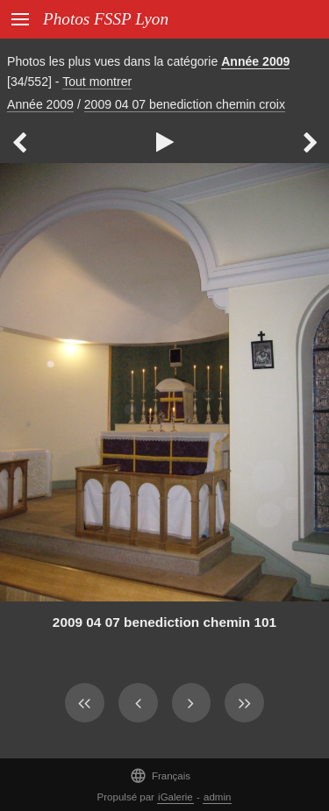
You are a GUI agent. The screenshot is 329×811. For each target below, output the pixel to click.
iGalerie (175, 797)
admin (217, 797)
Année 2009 (255, 61)
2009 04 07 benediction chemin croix (184, 104)
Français (160, 775)
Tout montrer (97, 82)
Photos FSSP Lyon (105, 19)
